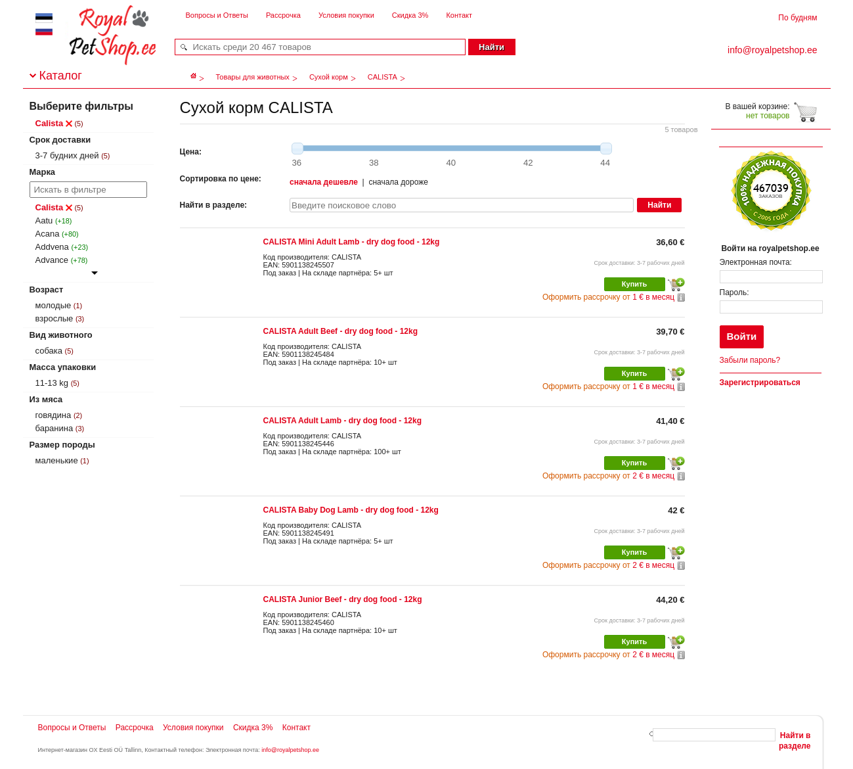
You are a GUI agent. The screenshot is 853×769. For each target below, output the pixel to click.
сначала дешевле (324, 182)
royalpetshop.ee (96, 46)
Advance (52, 260)
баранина (54, 428)
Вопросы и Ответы (217, 15)
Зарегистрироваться (760, 382)
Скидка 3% (410, 15)
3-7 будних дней (67, 155)
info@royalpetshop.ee (290, 750)
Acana (47, 234)
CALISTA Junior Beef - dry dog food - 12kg (342, 599)
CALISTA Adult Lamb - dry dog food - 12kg (342, 420)
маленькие (56, 460)
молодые (53, 305)
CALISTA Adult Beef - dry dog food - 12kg (340, 331)
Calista (53, 123)
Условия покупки (346, 15)
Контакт (459, 15)
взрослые (54, 318)
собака (48, 351)
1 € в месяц (608, 297)
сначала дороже (398, 182)
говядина (53, 415)
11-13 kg (52, 383)
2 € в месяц (608, 475)
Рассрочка (283, 15)
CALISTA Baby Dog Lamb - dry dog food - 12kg (351, 510)
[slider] (297, 148)
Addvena (52, 247)
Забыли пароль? (750, 360)
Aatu (44, 220)
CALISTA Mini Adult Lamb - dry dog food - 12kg (351, 241)
